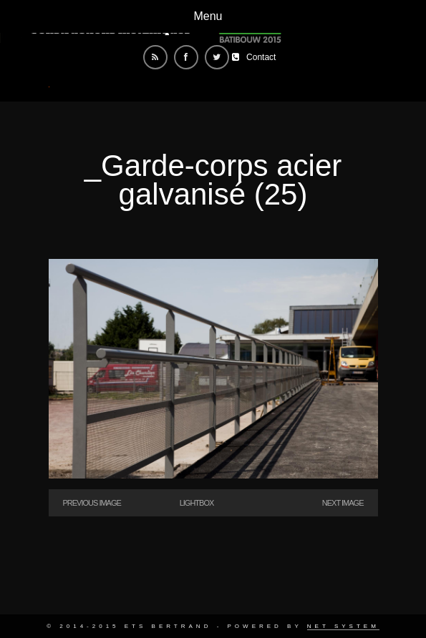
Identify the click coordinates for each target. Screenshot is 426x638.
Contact (261, 57)
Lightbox (197, 503)
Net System (343, 626)
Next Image (343, 503)
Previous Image (92, 503)
